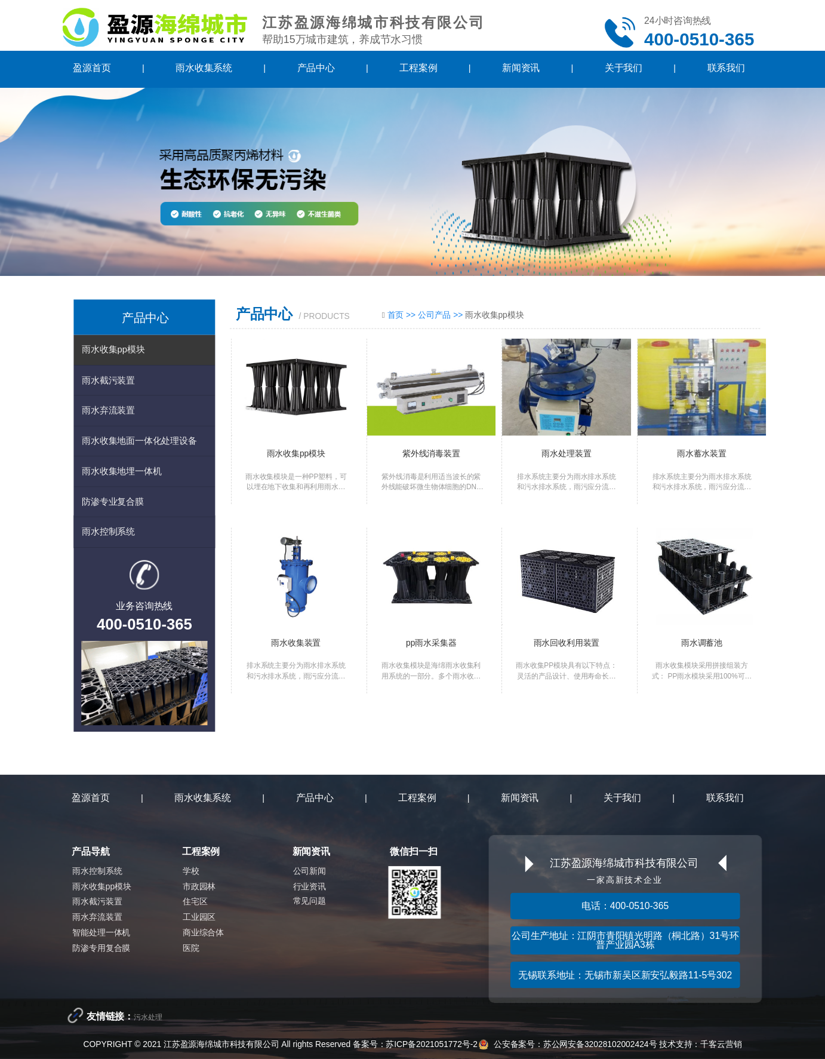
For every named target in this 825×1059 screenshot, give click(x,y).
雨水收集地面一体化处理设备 (139, 440)
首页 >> (402, 315)
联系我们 (726, 68)
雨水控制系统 (108, 532)
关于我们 (623, 68)
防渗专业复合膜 (113, 501)
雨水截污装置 (108, 380)
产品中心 (316, 68)
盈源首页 (91, 68)
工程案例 (418, 68)
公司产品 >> (441, 315)
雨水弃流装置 (108, 410)
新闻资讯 (521, 68)
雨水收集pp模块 (113, 349)
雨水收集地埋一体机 (121, 471)
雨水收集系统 (204, 68)
